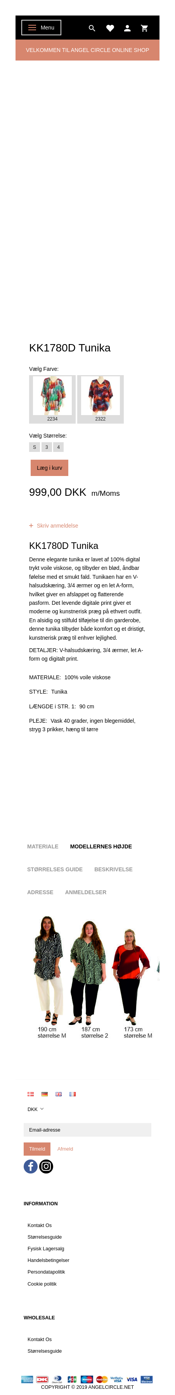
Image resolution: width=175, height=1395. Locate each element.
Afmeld (65, 1149)
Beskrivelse (113, 869)
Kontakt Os (40, 1225)
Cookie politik (42, 1284)
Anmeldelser (86, 892)
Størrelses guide (55, 869)
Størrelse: (48, 436)
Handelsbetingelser (48, 1260)
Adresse (40, 892)
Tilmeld (37, 1149)
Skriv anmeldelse (56, 526)
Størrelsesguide (45, 1237)
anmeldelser (88, 517)
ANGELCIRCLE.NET (111, 1387)
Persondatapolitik (46, 1272)
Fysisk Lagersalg (46, 1248)
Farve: (44, 369)
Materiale (43, 846)
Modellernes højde (101, 846)
